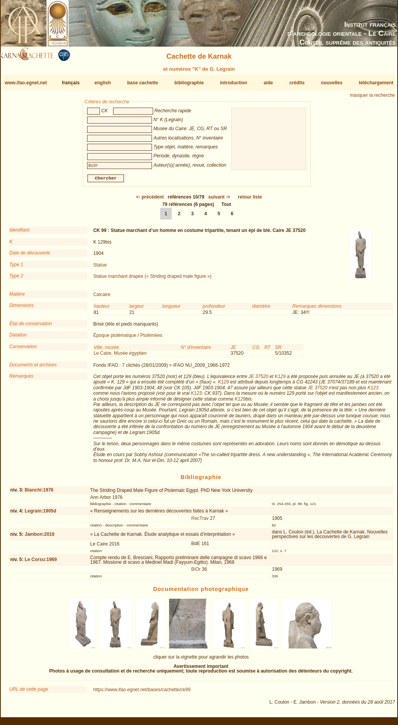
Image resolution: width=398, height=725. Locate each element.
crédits (296, 82)
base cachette (142, 82)
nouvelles (331, 82)
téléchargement (376, 82)
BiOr (196, 572)
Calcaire (101, 297)
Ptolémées (151, 338)
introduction (233, 82)
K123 (373, 391)
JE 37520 (259, 379)
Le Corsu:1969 (40, 562)
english (102, 82)
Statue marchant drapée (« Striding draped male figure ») (152, 279)
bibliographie (189, 82)
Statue (100, 267)
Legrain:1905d (40, 514)
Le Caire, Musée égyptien (120, 356)
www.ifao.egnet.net (26, 82)
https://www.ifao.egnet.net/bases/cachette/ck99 (141, 692)
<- (150, 200)
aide (268, 82)
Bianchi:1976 (38, 493)
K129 (280, 379)
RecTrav (200, 521)
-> (219, 200)
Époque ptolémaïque (114, 338)
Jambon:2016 (39, 537)
